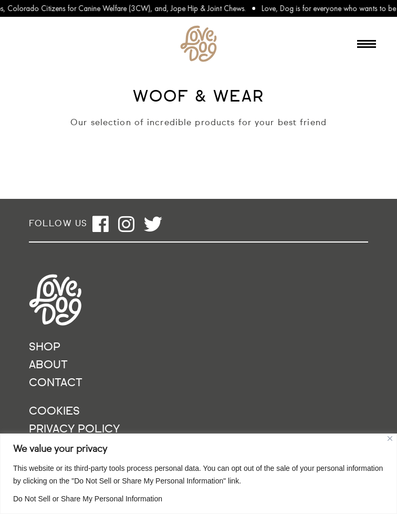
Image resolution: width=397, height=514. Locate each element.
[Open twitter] (153, 224)
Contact (55, 383)
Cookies (54, 411)
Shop (44, 347)
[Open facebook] (100, 224)
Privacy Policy (74, 429)
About (48, 365)
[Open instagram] (126, 224)
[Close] (390, 438)
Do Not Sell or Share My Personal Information (87, 499)
